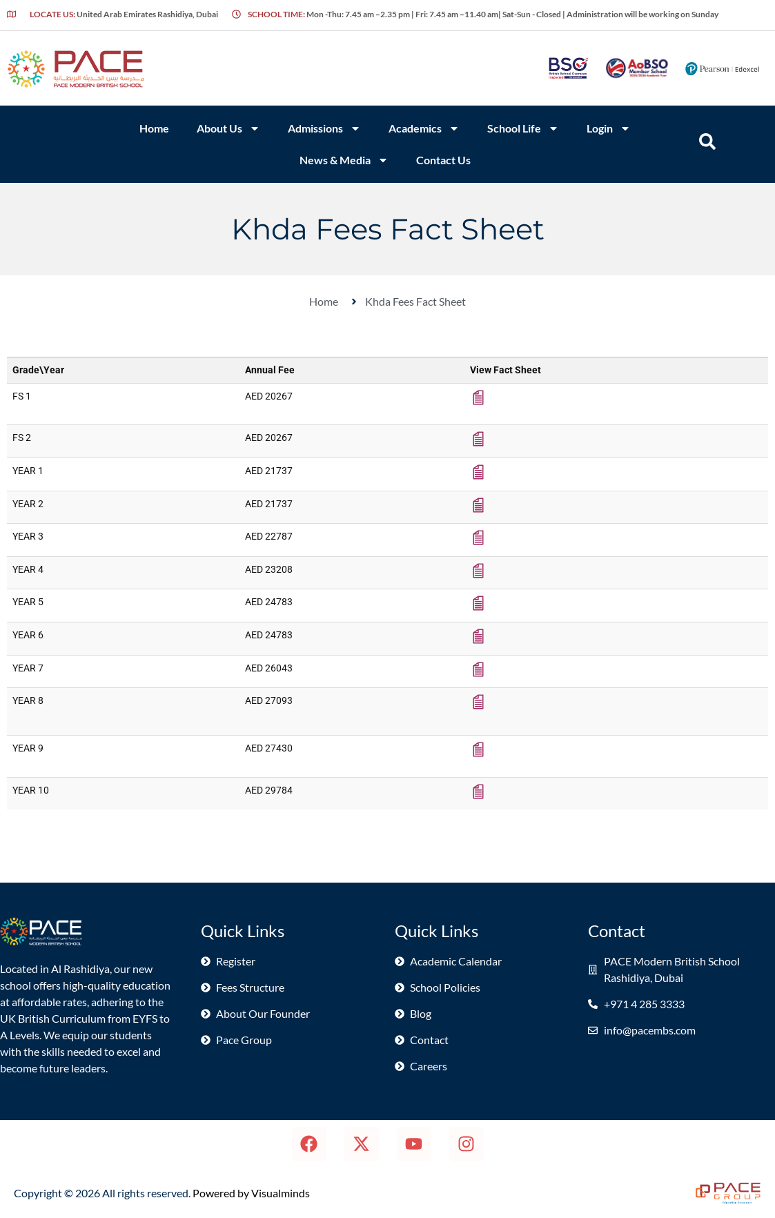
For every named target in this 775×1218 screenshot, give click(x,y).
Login (609, 128)
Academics (424, 128)
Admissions (324, 128)
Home (154, 128)
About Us (228, 128)
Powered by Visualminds (251, 1192)
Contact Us (443, 159)
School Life (523, 128)
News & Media (344, 160)
